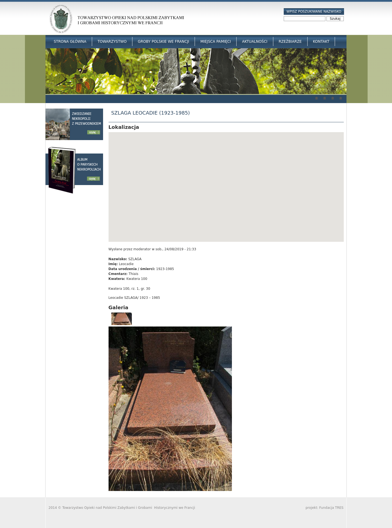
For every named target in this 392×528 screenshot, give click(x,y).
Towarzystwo (112, 41)
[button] (226, 182)
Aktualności (254, 41)
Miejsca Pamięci (215, 41)
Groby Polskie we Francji (163, 41)
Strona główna (70, 41)
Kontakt (321, 41)
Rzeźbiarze (290, 41)
